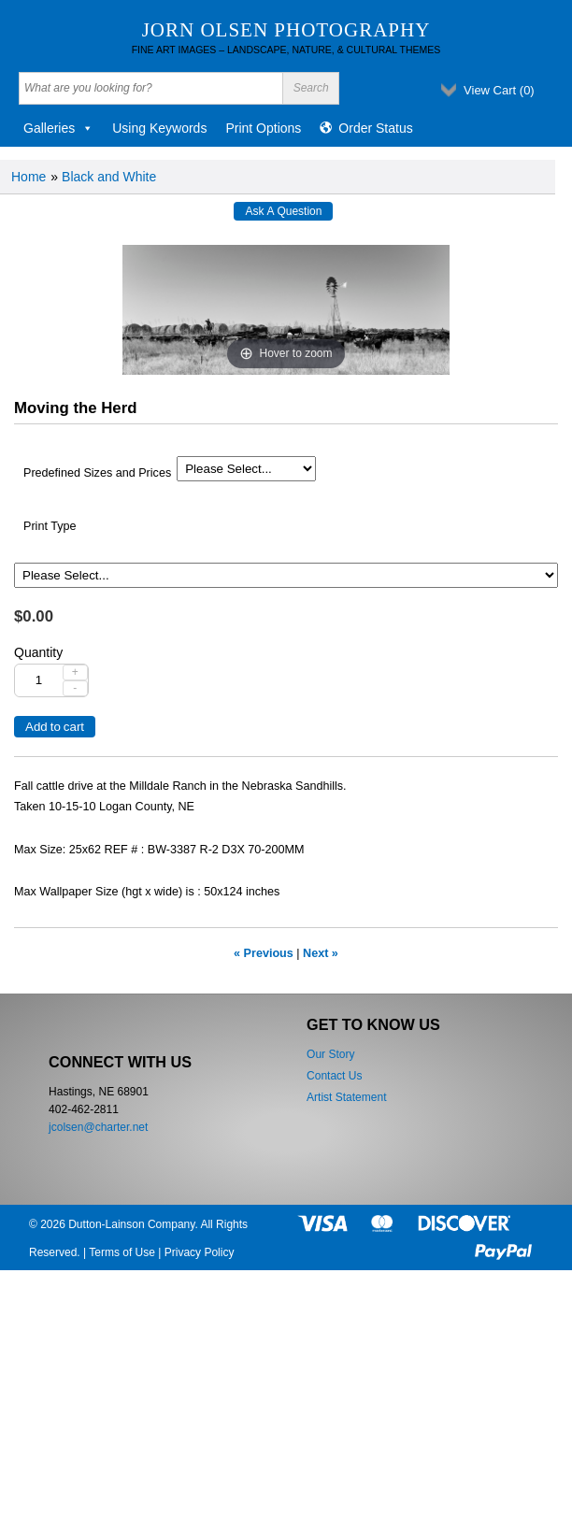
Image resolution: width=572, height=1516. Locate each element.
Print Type (49, 526)
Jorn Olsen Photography (286, 30)
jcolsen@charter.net (98, 1127)
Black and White (109, 176)
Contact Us (334, 1075)
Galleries (58, 128)
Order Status (375, 128)
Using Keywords (159, 128)
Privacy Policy (199, 1252)
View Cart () (499, 90)
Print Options (263, 128)
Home (28, 176)
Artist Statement (346, 1097)
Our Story (330, 1054)
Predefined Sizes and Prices (97, 472)
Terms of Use (122, 1252)
